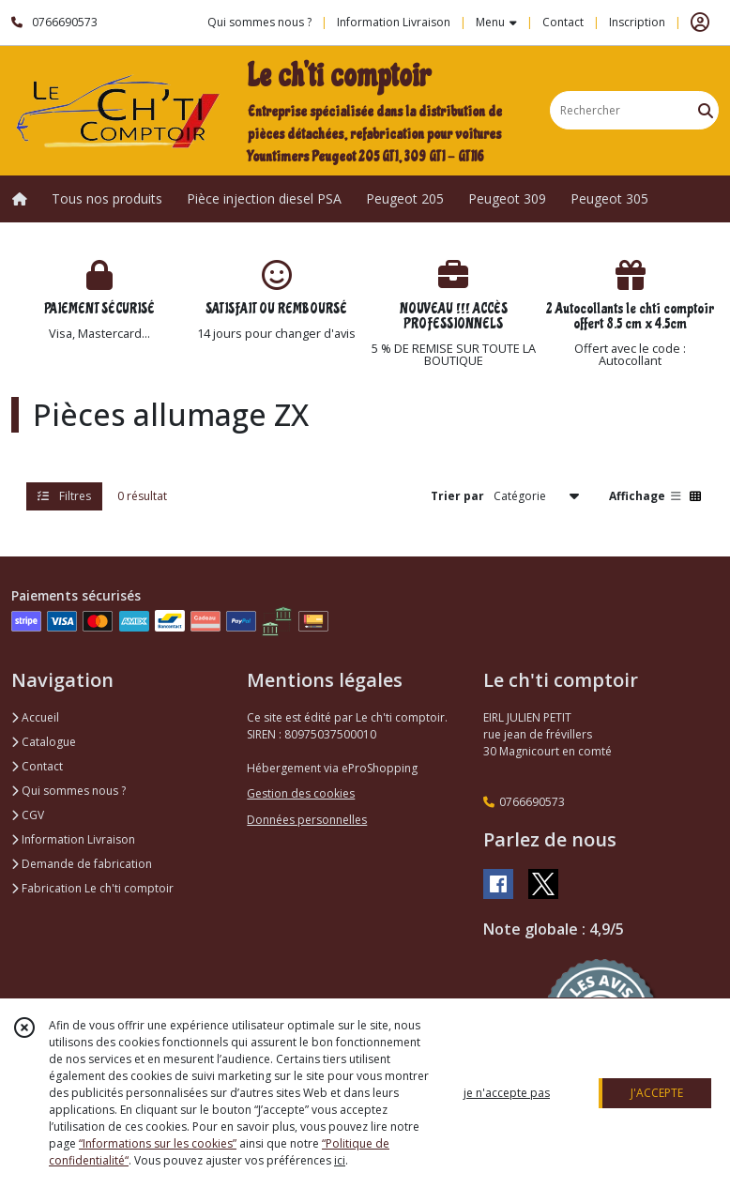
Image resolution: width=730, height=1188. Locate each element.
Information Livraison (73, 839)
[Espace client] (700, 22)
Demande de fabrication (81, 864)
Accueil (35, 717)
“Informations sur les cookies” (157, 1143)
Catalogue (43, 742)
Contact (563, 22)
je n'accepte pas (507, 1093)
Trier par (457, 496)
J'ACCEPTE (657, 1093)
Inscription (637, 22)
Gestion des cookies (301, 793)
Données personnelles (307, 820)
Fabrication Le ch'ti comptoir (92, 888)
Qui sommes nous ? (68, 791)
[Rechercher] (705, 110)
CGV (27, 815)
